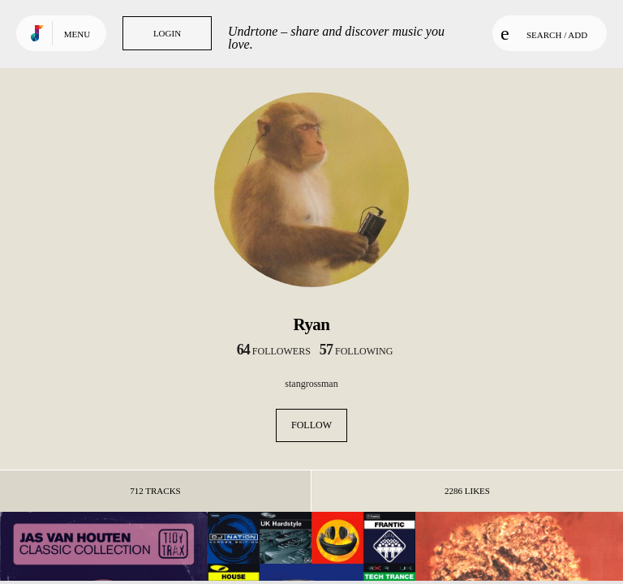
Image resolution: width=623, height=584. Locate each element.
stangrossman (311, 383)
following (356, 351)
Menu (77, 34)
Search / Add (544, 33)
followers (274, 351)
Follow (311, 425)
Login (167, 33)
